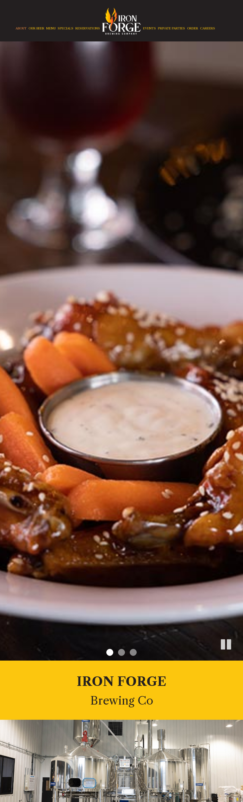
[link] (121, 21)
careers (207, 28)
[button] (225, 643)
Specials (65, 28)
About (21, 28)
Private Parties (171, 28)
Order (192, 28)
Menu (51, 28)
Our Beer (36, 28)
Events (149, 28)
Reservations (87, 28)
